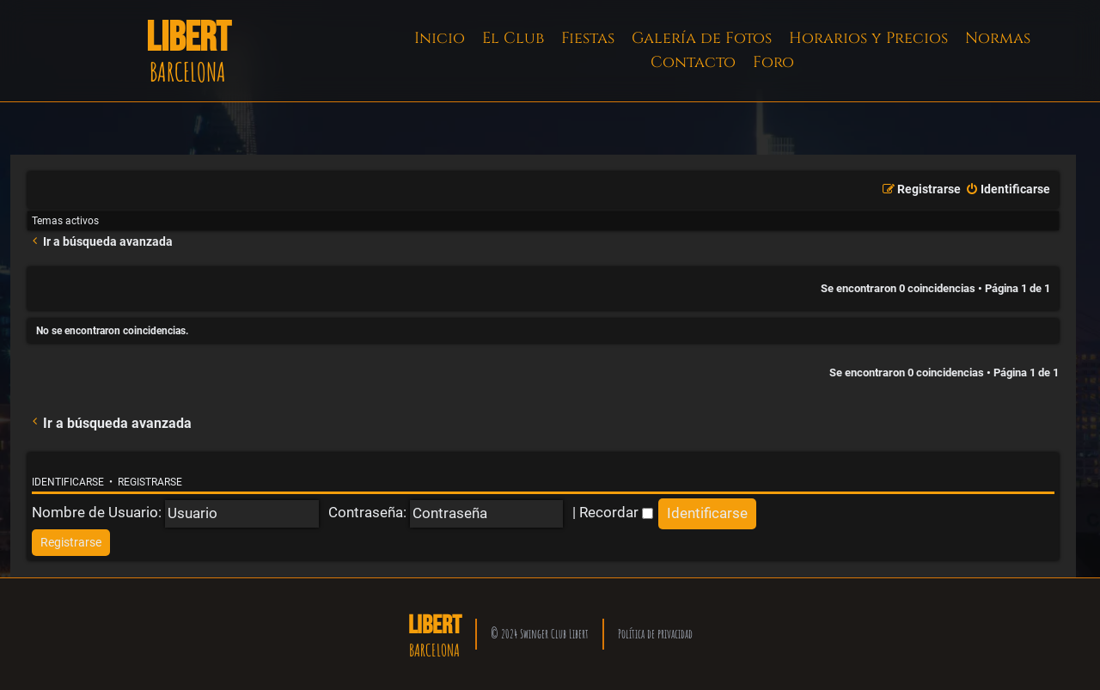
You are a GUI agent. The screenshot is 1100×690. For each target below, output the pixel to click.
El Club (513, 38)
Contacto (693, 62)
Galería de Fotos (702, 38)
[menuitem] (1007, 190)
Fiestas (587, 38)
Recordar (616, 512)
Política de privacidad (655, 633)
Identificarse (68, 482)
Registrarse (150, 482)
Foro (773, 62)
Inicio (439, 38)
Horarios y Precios (868, 38)
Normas (997, 38)
